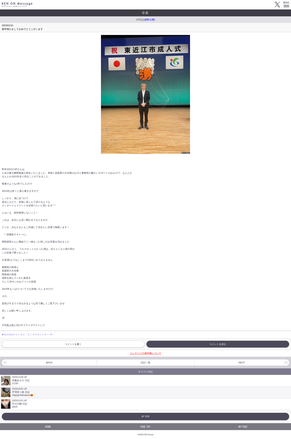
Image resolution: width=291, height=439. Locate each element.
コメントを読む (217, 344)
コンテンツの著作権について (145, 353)
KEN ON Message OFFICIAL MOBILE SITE (17, 4)
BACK (49, 362)
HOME (48, 426)
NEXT (242, 362)
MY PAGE (242, 426)
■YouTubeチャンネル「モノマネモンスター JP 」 (28, 334)
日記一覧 (145, 362)
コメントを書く (73, 344)
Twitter (277, 4)
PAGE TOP (145, 426)
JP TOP (145, 416)
